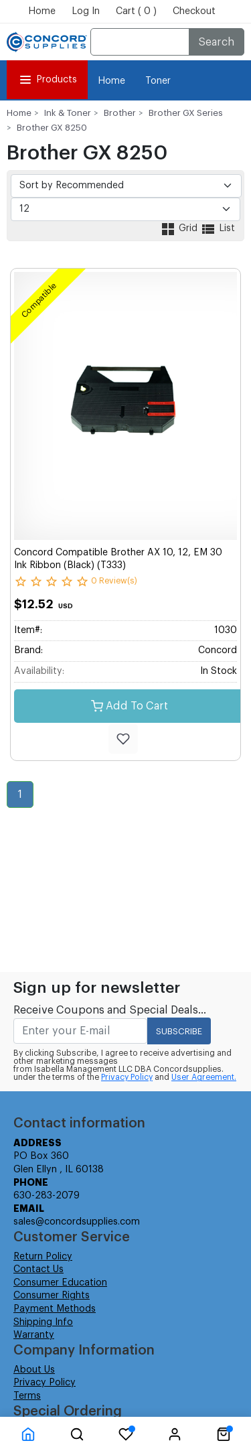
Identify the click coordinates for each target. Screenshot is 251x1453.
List (217, 228)
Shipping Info (43, 1322)
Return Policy (42, 1256)
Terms (27, 1396)
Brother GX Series (186, 113)
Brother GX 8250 (52, 127)
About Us (34, 1370)
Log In (86, 11)
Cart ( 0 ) (136, 11)
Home (42, 11)
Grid (180, 228)
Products (47, 79)
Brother (120, 113)
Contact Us (38, 1269)
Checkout (194, 11)
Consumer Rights (51, 1295)
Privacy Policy (127, 1077)
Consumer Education (60, 1283)
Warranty (33, 1335)
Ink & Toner (67, 113)
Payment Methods (54, 1309)
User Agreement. (203, 1077)
